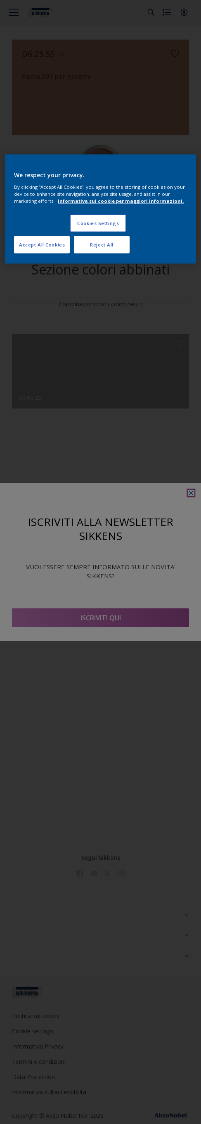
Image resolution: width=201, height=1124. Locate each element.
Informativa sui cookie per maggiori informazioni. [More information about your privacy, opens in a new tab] (121, 200)
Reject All (102, 244)
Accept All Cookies (42, 244)
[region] (100, 209)
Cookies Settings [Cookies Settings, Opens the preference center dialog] (98, 223)
